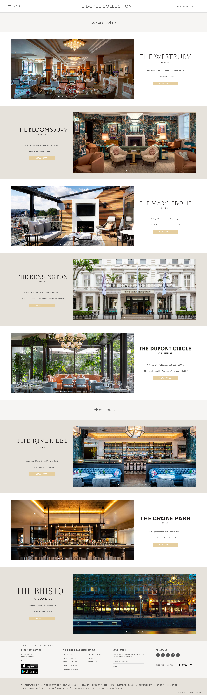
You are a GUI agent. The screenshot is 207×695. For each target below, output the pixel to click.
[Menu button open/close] (9, 6)
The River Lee (93, 658)
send (115, 666)
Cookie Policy (63, 688)
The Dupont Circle (71, 669)
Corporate (172, 685)
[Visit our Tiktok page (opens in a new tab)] (173, 655)
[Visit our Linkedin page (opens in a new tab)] (178, 655)
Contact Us (159, 685)
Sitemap (120, 688)
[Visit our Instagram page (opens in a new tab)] (168, 655)
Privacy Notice (47, 688)
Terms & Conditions (81, 688)
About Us (66, 685)
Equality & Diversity (91, 685)
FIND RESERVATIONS (29, 685)
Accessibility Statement (103, 688)
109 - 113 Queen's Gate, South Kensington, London (42, 298)
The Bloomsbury (70, 665)
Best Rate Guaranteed (49, 685)
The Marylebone (70, 662)
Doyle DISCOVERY (30, 688)
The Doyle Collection (37, 645)
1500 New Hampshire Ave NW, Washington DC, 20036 (165, 371)
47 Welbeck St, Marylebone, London (165, 225)
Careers (76, 685)
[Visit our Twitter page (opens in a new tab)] (163, 655)
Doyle (103, 6)
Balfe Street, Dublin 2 (165, 76)
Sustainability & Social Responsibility (134, 685)
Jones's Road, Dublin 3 (165, 538)
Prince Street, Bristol (42, 611)
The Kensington (69, 658)
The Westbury (69, 655)
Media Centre (109, 685)
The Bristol (93, 662)
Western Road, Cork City (42, 467)
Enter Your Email (121, 661)
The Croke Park (94, 655)
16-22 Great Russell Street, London (42, 151)
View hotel (165, 83)
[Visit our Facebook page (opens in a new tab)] (158, 655)
